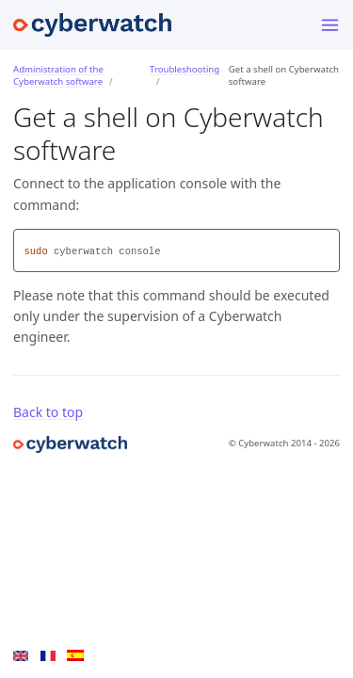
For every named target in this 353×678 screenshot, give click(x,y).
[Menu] (330, 25)
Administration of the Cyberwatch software (58, 75)
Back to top (48, 412)
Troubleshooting (184, 69)
